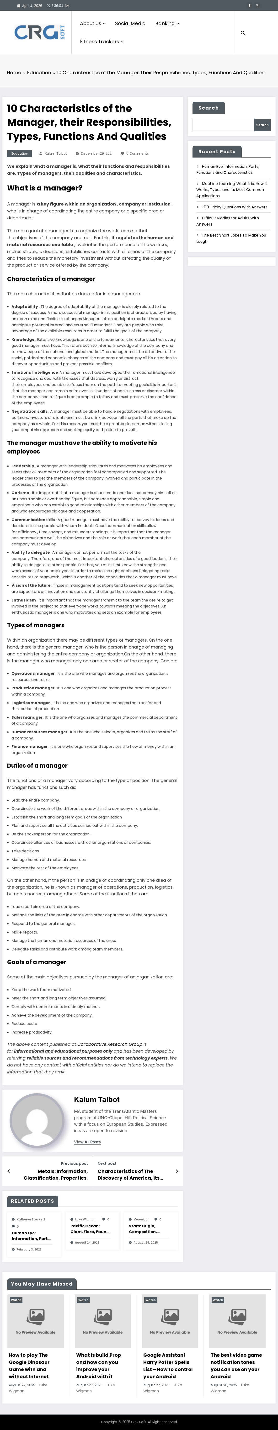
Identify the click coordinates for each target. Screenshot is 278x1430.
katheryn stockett (31, 1219)
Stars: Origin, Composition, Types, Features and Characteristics (145, 1229)
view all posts (87, 1142)
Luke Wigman (85, 1219)
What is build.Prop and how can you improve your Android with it (98, 1366)
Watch (16, 1300)
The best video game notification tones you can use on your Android (236, 1366)
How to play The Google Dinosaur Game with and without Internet (29, 1366)
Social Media (130, 23)
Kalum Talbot (56, 153)
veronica (141, 1219)
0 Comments (137, 153)
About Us (93, 23)
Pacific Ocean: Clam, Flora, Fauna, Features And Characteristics (90, 1229)
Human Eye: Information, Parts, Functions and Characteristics (31, 1236)
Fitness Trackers (101, 41)
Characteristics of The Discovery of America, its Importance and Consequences (129, 1175)
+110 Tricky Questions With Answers (234, 207)
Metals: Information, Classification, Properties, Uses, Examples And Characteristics (56, 1175)
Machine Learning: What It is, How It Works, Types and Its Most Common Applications (231, 190)
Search (208, 108)
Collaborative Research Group (109, 1044)
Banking (167, 23)
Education (19, 153)
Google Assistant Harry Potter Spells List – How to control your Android (168, 1366)
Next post (107, 1163)
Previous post (74, 1163)
